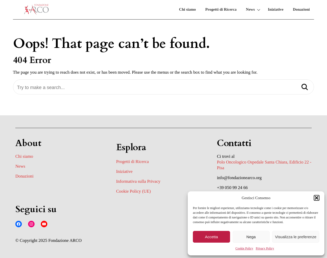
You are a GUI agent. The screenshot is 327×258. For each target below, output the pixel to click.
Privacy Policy (265, 248)
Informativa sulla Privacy (138, 181)
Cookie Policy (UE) (133, 191)
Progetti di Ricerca (221, 9)
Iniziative (275, 9)
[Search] (305, 87)
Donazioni (301, 9)
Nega (251, 237)
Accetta (211, 237)
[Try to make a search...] (164, 87)
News (250, 9)
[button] (316, 197)
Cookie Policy (244, 248)
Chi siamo (187, 9)
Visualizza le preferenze (295, 237)
